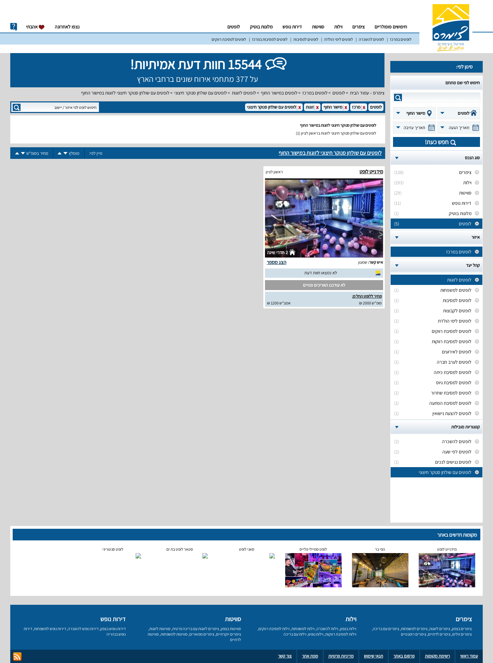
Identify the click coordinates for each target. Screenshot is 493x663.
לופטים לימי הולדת (338, 39)
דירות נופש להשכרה (83, 628)
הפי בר (380, 549)
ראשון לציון (274, 171)
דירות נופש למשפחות (50, 628)
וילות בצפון (348, 628)
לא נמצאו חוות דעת (320, 273)
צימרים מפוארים (201, 634)
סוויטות (318, 27)
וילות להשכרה (327, 628)
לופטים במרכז (401, 39)
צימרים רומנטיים (413, 634)
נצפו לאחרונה (67, 27)
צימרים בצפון (462, 628)
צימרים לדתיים (439, 634)
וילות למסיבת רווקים (274, 628)
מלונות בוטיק (261, 27)
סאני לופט (246, 549)
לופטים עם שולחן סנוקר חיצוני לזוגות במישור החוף (125, 93)
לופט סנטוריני (112, 549)
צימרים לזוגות (439, 628)
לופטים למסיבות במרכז (270, 39)
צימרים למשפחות (414, 628)
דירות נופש (292, 27)
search (398, 97)
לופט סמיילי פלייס (313, 549)
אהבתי (35, 27)
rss (17, 656)
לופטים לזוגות (244, 93)
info (13, 27)
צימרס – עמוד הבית (367, 93)
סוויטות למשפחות (174, 634)
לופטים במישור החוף (279, 93)
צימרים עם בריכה (386, 628)
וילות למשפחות (303, 628)
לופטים (233, 27)
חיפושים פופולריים (391, 27)
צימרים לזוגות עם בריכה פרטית (195, 628)
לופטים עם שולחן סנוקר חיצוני (200, 93)
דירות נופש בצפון (113, 628)
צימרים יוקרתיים (228, 634)
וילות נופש (316, 634)
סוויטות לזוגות (159, 628)
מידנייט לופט (371, 171)
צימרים (358, 27)
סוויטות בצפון (231, 628)
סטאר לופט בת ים (179, 549)
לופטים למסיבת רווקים (229, 39)
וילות (338, 27)
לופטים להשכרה (371, 39)
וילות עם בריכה (294, 634)
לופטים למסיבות (305, 39)
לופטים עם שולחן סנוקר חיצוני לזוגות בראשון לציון (338, 133)
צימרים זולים (462, 634)
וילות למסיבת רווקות (340, 634)
